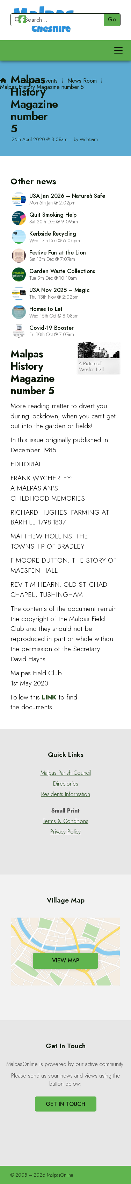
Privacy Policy (65, 832)
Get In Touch (65, 1104)
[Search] (60, 20)
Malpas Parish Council (66, 773)
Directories (65, 784)
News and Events (37, 81)
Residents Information (65, 794)
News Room (82, 81)
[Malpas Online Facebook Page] (22, 20)
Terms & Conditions (65, 821)
